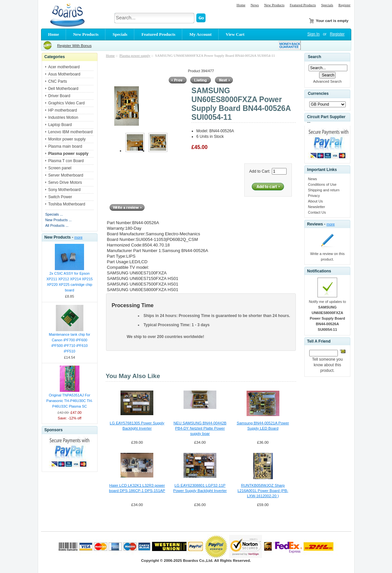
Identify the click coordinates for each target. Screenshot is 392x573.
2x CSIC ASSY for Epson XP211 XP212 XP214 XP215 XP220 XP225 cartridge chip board (69, 281)
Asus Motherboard (64, 74)
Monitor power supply (67, 139)
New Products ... (58, 220)
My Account (200, 34)
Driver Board (59, 96)
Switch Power (60, 197)
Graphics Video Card (66, 103)
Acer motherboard (64, 67)
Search (314, 56)
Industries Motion (63, 117)
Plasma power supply (135, 55)
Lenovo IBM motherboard (70, 132)
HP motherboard (62, 110)
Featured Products (303, 5)
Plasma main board (65, 146)
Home (240, 5)
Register (344, 5)
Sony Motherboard (64, 189)
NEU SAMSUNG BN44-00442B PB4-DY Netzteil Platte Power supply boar (199, 428)
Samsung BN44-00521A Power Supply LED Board (263, 425)
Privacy (314, 196)
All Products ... (57, 225)
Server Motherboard (65, 175)
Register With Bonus (74, 46)
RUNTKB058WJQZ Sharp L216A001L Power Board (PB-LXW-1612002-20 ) (262, 490)
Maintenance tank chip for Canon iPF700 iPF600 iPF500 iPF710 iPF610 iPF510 (69, 342)
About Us (315, 201)
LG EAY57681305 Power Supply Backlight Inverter (137, 425)
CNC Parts (57, 81)
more (78, 237)
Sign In (313, 34)
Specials (327, 5)
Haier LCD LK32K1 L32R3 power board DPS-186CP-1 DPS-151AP (137, 488)
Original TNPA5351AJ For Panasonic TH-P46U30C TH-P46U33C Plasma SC (69, 400)
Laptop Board (60, 124)
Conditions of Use (322, 184)
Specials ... (54, 214)
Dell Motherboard (63, 88)
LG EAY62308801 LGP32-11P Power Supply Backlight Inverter (200, 488)
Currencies (318, 94)
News (254, 5)
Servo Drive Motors (65, 182)
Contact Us (317, 212)
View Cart (235, 34)
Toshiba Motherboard (66, 204)
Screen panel (60, 168)
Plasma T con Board (66, 161)
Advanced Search (327, 81)
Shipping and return (323, 190)
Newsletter (316, 207)
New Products (274, 5)
